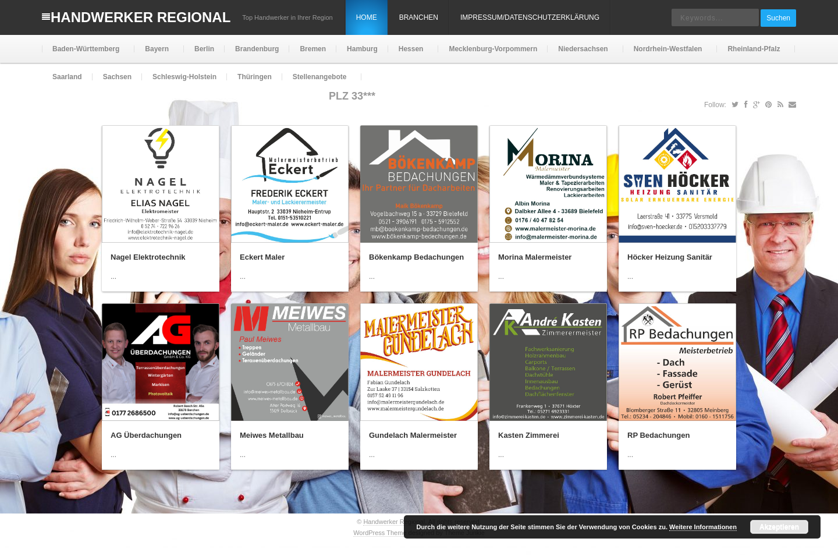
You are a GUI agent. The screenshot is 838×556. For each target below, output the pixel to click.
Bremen (313, 49)
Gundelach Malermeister (413, 435)
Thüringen (254, 77)
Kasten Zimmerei (528, 435)
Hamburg (362, 49)
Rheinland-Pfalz (752, 54)
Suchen (778, 18)
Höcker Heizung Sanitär (669, 257)
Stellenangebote (318, 82)
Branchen (418, 17)
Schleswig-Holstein (184, 77)
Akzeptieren (779, 527)
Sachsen (117, 77)
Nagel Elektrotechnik (148, 257)
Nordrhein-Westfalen (667, 54)
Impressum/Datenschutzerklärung (529, 17)
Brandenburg (257, 49)
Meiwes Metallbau (272, 435)
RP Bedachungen (658, 435)
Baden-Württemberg (84, 54)
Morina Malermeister (534, 257)
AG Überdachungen (146, 435)
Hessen (410, 54)
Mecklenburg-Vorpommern (493, 49)
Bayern (155, 54)
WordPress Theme (379, 532)
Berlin (204, 49)
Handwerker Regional (140, 17)
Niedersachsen (582, 54)
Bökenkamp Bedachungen (416, 257)
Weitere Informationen (703, 526)
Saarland (67, 77)
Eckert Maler (262, 257)
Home (366, 17)
